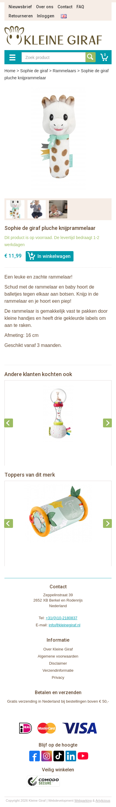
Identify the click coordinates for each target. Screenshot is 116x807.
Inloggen (45, 16)
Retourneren (21, 16)
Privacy (58, 677)
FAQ (80, 6)
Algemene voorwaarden (58, 656)
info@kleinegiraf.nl (64, 625)
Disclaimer (58, 663)
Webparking (83, 800)
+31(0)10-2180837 (61, 618)
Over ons (44, 6)
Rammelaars (64, 70)
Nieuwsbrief (20, 6)
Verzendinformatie (58, 670)
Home (9, 70)
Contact (65, 6)
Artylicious (102, 800)
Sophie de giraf (34, 70)
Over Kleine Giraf (58, 649)
